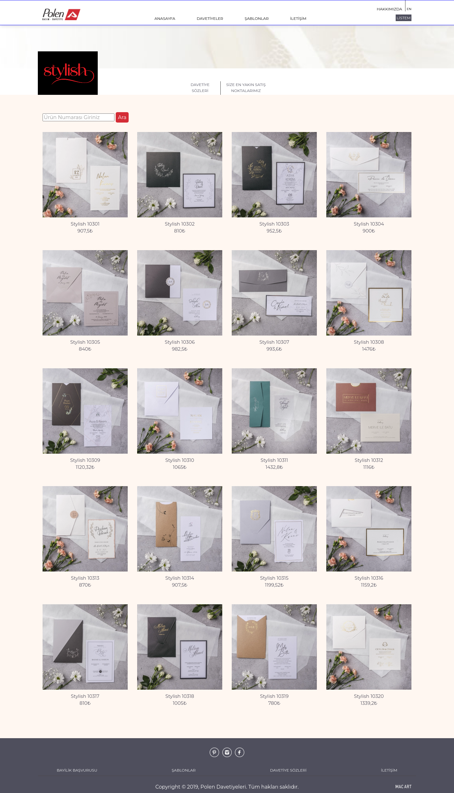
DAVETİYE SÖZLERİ (288, 770)
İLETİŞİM (298, 18)
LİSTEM (403, 17)
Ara (122, 117)
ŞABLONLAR (257, 18)
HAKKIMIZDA (389, 9)
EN (409, 9)
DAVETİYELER (210, 18)
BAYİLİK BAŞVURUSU (77, 770)
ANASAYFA (164, 18)
